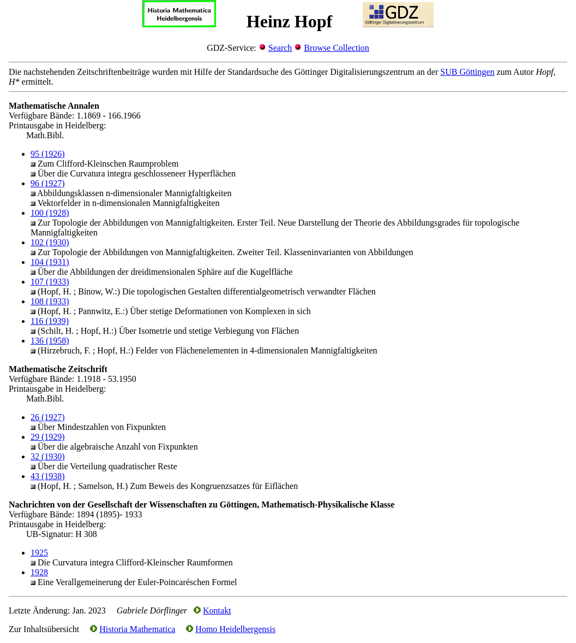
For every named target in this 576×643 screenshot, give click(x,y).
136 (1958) (50, 340)
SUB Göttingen (467, 71)
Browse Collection (336, 47)
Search (280, 47)
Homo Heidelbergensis (235, 629)
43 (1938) (48, 476)
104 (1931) (50, 262)
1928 (39, 572)
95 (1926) (48, 153)
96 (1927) (48, 183)
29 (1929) (48, 436)
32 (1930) (48, 456)
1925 (39, 552)
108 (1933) (50, 301)
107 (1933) (50, 281)
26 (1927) (48, 417)
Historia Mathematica (137, 629)
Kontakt (217, 610)
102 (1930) (50, 242)
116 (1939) (50, 321)
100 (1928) (50, 212)
